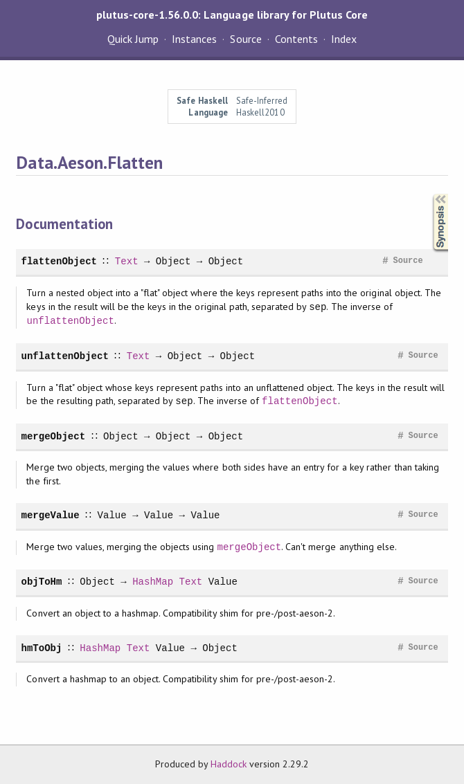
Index (344, 39)
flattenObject (59, 261)
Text (126, 261)
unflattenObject (70, 320)
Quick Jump (133, 39)
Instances (194, 39)
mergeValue (50, 515)
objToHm (41, 581)
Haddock (229, 764)
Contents (296, 39)
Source (245, 39)
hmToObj (41, 648)
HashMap (152, 581)
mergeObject (53, 436)
